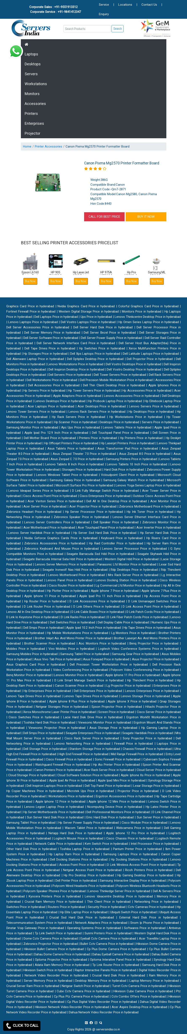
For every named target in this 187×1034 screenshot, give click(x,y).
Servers (31, 74)
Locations (125, 5)
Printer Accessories (48, 146)
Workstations (36, 84)
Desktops (33, 64)
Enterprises (34, 123)
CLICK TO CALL (21, 1025)
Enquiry (104, 14)
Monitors (32, 93)
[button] (32, 268)
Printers (31, 113)
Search (117, 29)
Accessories (35, 103)
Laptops (31, 54)
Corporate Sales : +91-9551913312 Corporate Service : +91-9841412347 (55, 9)
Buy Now (55, 281)
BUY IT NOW (146, 217)
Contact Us (149, 5)
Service (104, 5)
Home (27, 146)
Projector (32, 133)
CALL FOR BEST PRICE (104, 217)
